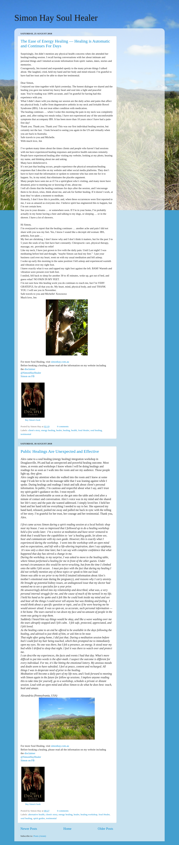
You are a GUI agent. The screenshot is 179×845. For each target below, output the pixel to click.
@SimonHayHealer (31, 372)
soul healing (96, 430)
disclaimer (29, 369)
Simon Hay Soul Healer (56, 18)
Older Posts (105, 828)
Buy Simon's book (33, 420)
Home (67, 828)
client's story (34, 430)
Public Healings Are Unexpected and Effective (60, 451)
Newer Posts (28, 828)
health (74, 430)
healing (66, 430)
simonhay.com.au (60, 361)
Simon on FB (27, 376)
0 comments (63, 426)
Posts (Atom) (39, 836)
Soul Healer (83, 430)
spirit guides (39, 818)
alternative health (36, 814)
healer (59, 430)
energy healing (48, 430)
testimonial (26, 434)
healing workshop (89, 814)
